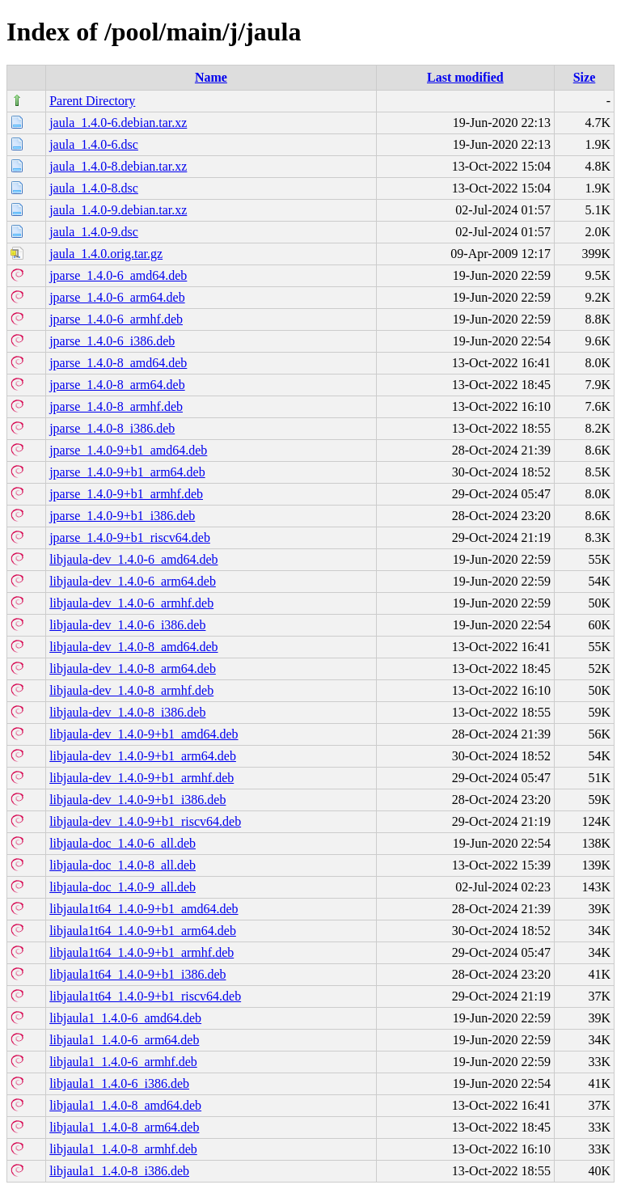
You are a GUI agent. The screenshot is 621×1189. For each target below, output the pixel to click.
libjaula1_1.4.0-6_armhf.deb (123, 1061)
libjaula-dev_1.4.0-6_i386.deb (127, 625)
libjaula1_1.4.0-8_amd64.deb (125, 1105)
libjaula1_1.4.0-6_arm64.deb (124, 1040)
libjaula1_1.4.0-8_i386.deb (119, 1171)
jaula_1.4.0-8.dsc (93, 188)
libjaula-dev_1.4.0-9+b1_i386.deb (137, 799)
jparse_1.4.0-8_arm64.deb (117, 384)
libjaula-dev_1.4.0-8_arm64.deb (132, 668)
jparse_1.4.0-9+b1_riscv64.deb (129, 537)
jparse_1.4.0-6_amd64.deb (118, 275)
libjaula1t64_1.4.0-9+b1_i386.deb (137, 974)
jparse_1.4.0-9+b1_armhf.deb (126, 494)
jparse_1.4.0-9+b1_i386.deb (122, 516)
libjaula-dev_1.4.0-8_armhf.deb (131, 690)
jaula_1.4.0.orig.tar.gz (106, 253)
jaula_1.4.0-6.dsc (93, 144)
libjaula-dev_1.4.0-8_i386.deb (127, 712)
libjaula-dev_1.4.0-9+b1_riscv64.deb (145, 821)
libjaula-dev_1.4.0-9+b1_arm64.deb (142, 756)
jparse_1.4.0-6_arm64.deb (117, 297)
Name (211, 77)
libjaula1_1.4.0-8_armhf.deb (123, 1149)
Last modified (465, 77)
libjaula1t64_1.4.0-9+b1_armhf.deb (141, 952)
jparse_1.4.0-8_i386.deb (112, 428)
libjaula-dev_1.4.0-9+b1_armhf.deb (141, 778)
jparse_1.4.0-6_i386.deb (112, 341)
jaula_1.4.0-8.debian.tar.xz (118, 166)
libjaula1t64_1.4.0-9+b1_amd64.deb (143, 909)
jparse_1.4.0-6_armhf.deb (116, 319)
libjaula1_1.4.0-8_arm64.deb (124, 1127)
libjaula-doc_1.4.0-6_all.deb (122, 843)
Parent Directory (92, 101)
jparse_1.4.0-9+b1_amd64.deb (128, 450)
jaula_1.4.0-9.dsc (93, 232)
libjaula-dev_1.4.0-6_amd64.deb (133, 559)
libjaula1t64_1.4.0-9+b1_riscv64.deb (145, 996)
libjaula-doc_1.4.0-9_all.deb (122, 887)
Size (584, 77)
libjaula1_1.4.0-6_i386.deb (119, 1083)
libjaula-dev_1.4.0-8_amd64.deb (133, 647)
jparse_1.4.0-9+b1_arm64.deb (127, 472)
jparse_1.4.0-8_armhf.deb (116, 406)
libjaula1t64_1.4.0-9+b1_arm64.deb (142, 930)
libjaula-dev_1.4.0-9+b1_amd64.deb (143, 734)
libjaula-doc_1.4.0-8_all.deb (122, 865)
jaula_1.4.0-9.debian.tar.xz (118, 210)
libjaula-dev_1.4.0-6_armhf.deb (131, 603)
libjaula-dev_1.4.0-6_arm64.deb (132, 581)
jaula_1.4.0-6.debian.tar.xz (118, 122)
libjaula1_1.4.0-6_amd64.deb (125, 1018)
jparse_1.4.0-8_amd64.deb (118, 363)
